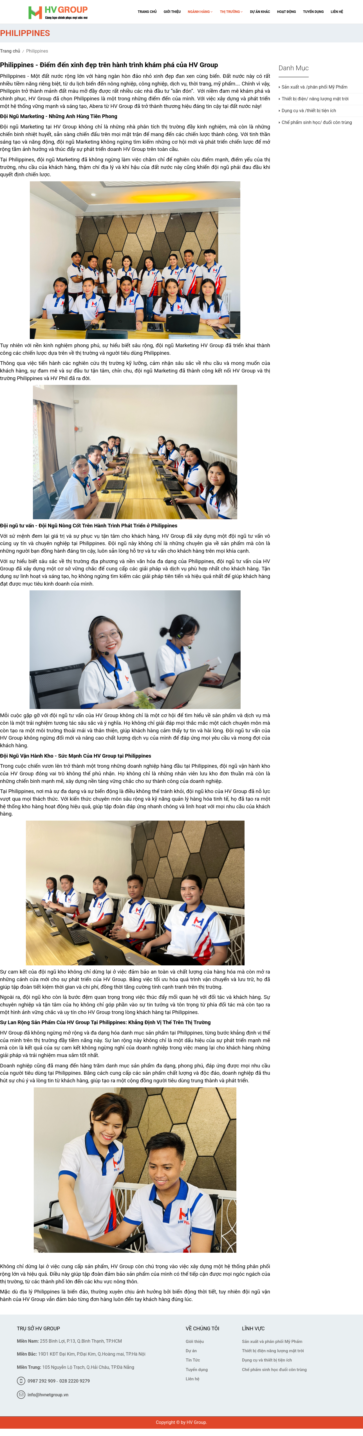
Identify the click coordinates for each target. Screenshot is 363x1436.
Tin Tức (193, 1360)
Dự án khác (260, 12)
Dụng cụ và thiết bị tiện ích (267, 1360)
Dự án (191, 1350)
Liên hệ (193, 1378)
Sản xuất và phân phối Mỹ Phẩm (272, 1341)
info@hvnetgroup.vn (42, 1395)
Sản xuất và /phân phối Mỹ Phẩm (315, 87)
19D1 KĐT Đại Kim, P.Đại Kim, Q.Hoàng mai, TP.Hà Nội (81, 1354)
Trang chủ (10, 51)
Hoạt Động (286, 12)
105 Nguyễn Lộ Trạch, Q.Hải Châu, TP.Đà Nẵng (75, 1367)
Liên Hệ (337, 12)
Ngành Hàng (200, 12)
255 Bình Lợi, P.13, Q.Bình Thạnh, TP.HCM (69, 1341)
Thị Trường (231, 12)
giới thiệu (172, 12)
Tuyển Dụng (313, 12)
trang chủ (147, 12)
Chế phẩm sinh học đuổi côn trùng (274, 1369)
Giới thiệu (195, 1341)
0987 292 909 (36, 1381)
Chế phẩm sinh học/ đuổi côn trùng (317, 122)
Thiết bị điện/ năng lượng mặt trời (315, 98)
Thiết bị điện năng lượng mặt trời (273, 1350)
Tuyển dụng (197, 1369)
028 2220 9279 (74, 1381)
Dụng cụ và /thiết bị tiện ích (309, 110)
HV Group (196, 1422)
